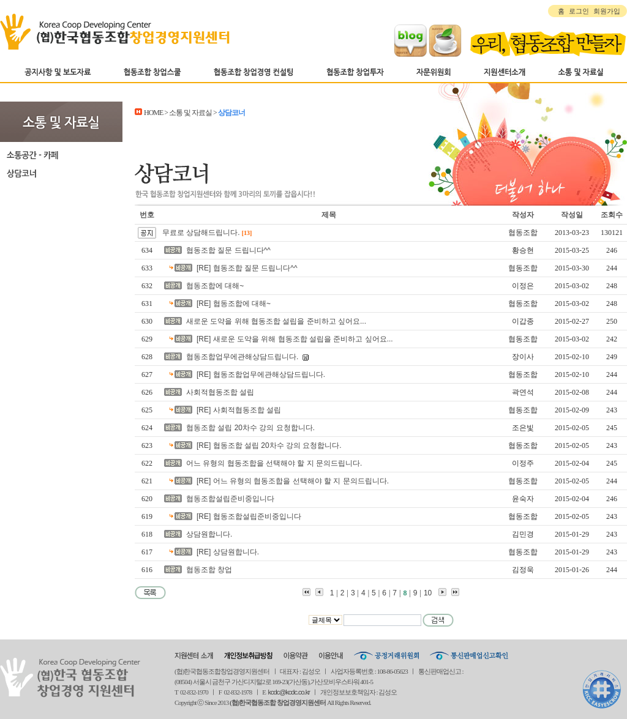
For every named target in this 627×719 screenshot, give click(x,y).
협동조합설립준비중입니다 (230, 498)
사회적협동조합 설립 (220, 392)
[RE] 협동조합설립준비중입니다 (249, 516)
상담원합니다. (209, 534)
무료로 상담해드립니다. (201, 232)
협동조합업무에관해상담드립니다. (242, 356)
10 (428, 593)
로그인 (579, 11)
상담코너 (61, 173)
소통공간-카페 (61, 155)
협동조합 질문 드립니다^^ (228, 250)
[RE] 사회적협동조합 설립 (239, 410)
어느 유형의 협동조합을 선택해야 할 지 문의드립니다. (274, 463)
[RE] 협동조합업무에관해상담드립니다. (261, 374)
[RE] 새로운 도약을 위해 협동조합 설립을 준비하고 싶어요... (295, 339)
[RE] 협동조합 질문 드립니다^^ (247, 268)
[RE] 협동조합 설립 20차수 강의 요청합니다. (269, 445)
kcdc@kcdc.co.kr (289, 692)
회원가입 (606, 11)
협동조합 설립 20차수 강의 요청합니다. (250, 427)
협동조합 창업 (209, 569)
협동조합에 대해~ (215, 285)
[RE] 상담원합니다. (228, 552)
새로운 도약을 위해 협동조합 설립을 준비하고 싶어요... (276, 321)
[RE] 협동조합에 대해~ (234, 303)
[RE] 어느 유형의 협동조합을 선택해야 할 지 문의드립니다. (293, 481)
